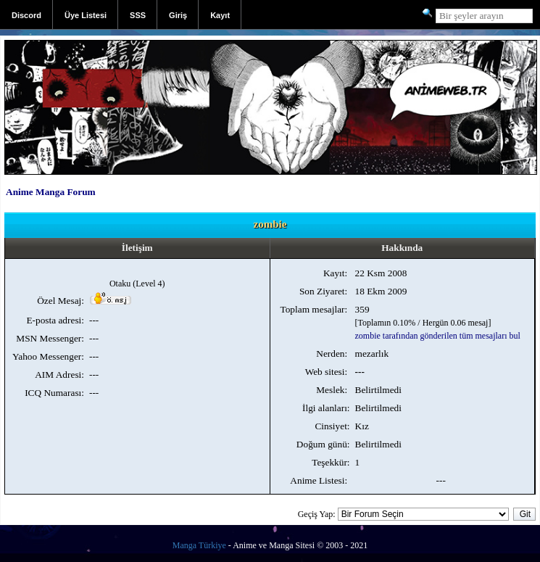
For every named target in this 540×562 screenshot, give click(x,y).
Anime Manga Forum (51, 191)
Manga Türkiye (199, 545)
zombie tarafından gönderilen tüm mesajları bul (437, 336)
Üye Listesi (86, 15)
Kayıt (220, 15)
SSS (138, 15)
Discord (26, 15)
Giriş (178, 15)
